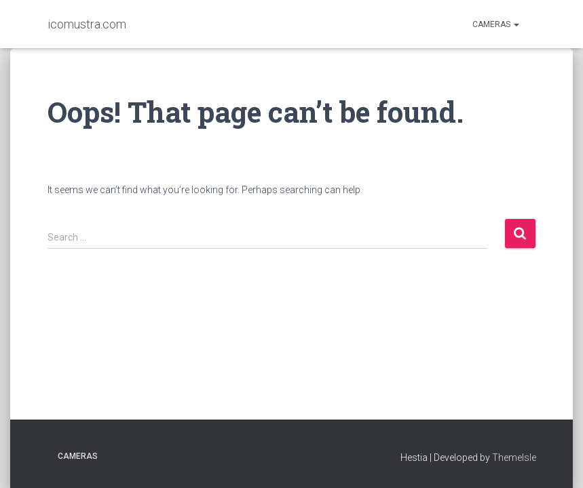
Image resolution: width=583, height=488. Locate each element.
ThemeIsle (514, 457)
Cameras (495, 24)
